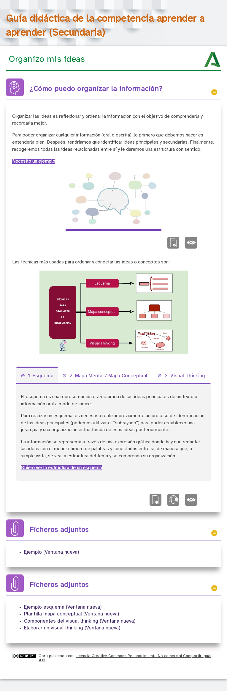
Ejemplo (51, 552)
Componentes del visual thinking (79, 621)
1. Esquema (40, 376)
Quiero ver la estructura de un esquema (61, 467)
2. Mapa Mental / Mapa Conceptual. (109, 376)
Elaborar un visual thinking (72, 628)
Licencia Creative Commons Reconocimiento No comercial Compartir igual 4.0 (125, 658)
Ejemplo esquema (62, 607)
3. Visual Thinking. (185, 376)
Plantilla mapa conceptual (71, 614)
